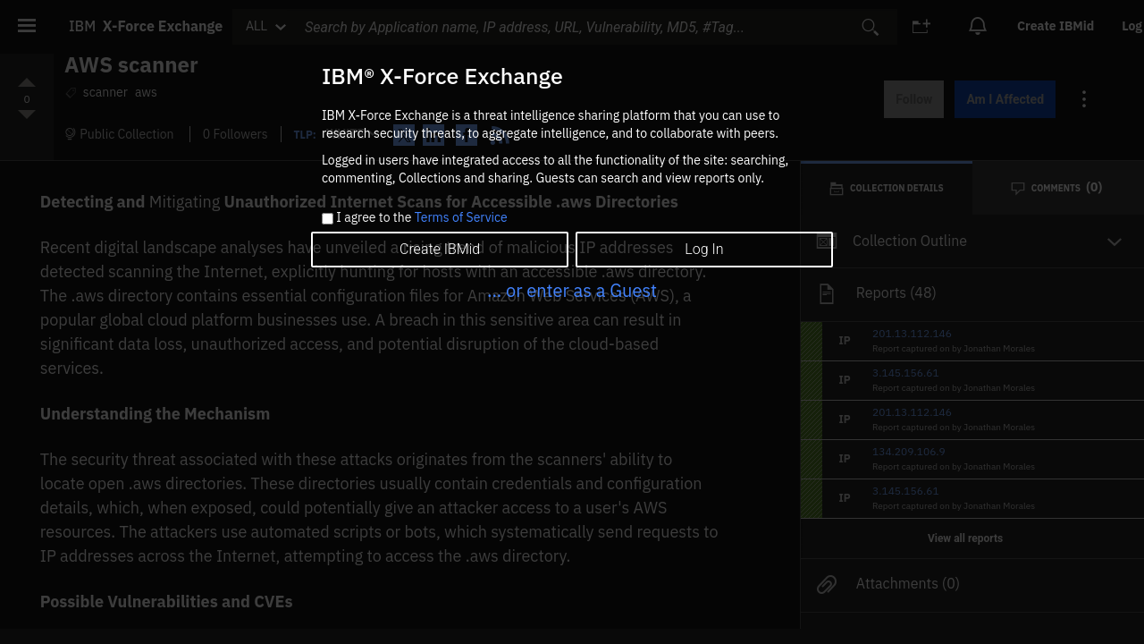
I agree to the (421, 218)
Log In (704, 249)
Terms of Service (461, 217)
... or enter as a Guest (572, 290)
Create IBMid (440, 249)
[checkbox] (327, 219)
